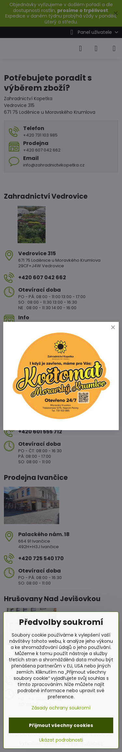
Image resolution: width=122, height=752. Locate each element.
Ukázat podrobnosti (61, 740)
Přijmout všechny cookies (61, 725)
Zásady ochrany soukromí (61, 708)
